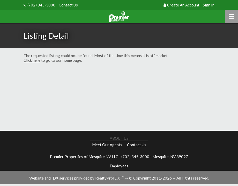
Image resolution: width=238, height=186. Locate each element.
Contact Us (68, 5)
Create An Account (183, 5)
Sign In (208, 5)
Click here (32, 60)
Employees (119, 166)
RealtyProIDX (109, 178)
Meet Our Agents (107, 144)
